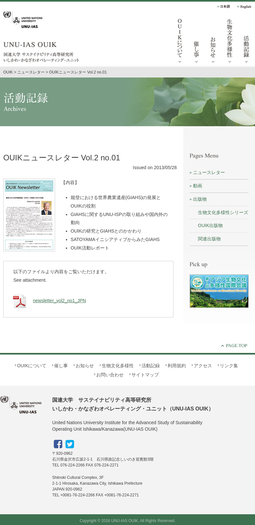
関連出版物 (209, 238)
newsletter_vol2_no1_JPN (48, 300)
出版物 (200, 199)
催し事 (196, 42)
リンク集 (229, 365)
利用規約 (177, 365)
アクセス (203, 365)
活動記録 (151, 365)
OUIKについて (180, 42)
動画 (197, 185)
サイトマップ (145, 374)
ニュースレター (209, 172)
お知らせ (213, 42)
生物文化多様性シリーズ (223, 212)
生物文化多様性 (229, 42)
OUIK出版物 (210, 225)
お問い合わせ (110, 374)
